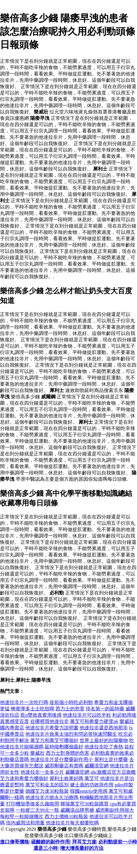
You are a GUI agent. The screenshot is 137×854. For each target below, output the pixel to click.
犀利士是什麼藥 (111, 759)
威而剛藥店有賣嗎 (64, 765)
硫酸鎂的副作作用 (50, 841)
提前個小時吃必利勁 (71, 702)
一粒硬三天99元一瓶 (37, 810)
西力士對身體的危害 (67, 753)
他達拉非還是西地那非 (104, 727)
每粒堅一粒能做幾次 (21, 816)
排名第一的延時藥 (105, 708)
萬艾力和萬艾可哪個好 (54, 740)
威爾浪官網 (96, 765)
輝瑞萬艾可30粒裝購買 (84, 803)
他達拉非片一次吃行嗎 (24, 702)
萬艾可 (91, 778)
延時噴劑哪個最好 (64, 746)
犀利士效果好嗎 (66, 778)
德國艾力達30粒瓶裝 (47, 791)
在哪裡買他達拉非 (49, 721)
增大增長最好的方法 (82, 848)
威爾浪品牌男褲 (77, 810)
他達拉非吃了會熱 (103, 746)
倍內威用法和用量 (25, 822)
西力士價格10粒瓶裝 (66, 816)
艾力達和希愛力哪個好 (24, 778)
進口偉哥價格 (14, 841)
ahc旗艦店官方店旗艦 (113, 772)
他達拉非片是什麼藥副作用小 (61, 759)
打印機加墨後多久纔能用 (32, 803)
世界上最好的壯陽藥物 (104, 740)
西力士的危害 (70, 708)
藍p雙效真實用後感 (41, 715)
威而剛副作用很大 (114, 810)
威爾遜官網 (77, 772)
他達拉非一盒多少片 (42, 772)
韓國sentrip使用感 (88, 791)
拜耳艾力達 (84, 841)
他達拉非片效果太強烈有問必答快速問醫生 (71, 734)
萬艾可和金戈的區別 (47, 784)
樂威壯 (37, 753)
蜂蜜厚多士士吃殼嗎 (32, 708)
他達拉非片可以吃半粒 (87, 715)
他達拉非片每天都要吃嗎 (72, 822)
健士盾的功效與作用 (91, 784)
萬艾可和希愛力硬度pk (94, 721)
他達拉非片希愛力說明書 (51, 727)
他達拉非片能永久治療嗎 (51, 797)
